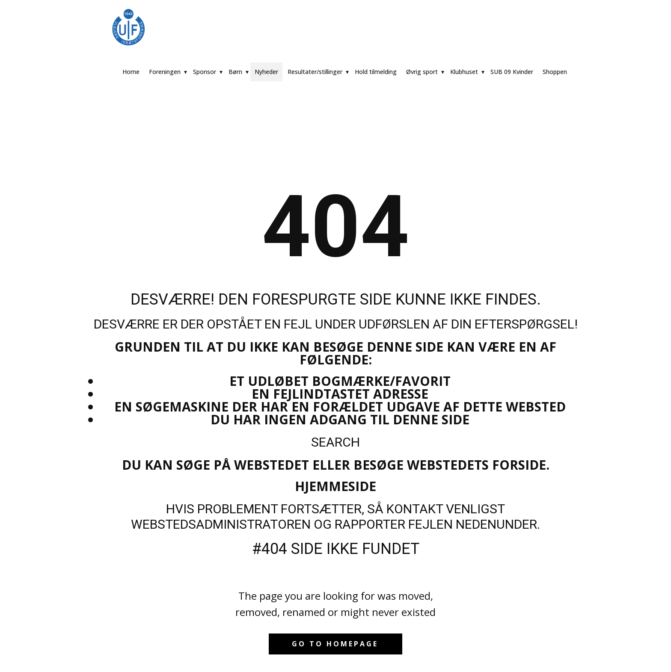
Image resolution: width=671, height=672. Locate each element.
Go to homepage (335, 643)
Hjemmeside (335, 486)
